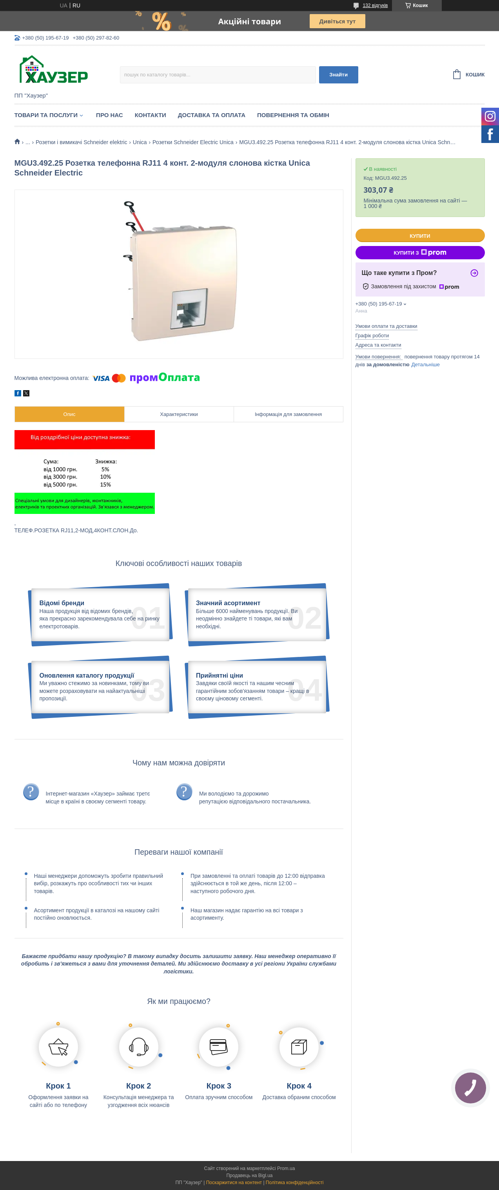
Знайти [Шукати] (338, 75)
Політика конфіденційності (295, 1182)
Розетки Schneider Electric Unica (193, 142)
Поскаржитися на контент (234, 1182)
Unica (140, 142)
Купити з (420, 252)
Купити (420, 236)
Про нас (109, 115)
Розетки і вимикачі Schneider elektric (81, 142)
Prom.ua (286, 1168)
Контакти (150, 115)
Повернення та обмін (293, 115)
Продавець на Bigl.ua (249, 1175)
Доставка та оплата (211, 115)
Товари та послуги (46, 115)
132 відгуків (375, 5)
